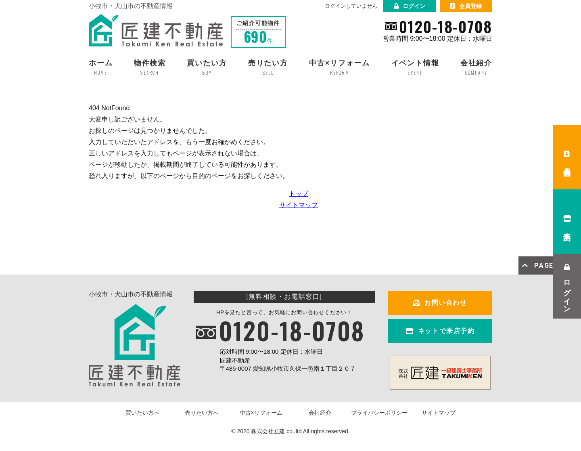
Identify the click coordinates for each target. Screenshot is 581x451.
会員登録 (466, 6)
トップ (298, 193)
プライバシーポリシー (379, 412)
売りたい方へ (202, 412)
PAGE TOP (546, 265)
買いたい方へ (142, 412)
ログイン (409, 6)
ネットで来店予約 (439, 330)
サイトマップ (298, 204)
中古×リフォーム (261, 412)
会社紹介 (320, 412)
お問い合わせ (440, 302)
